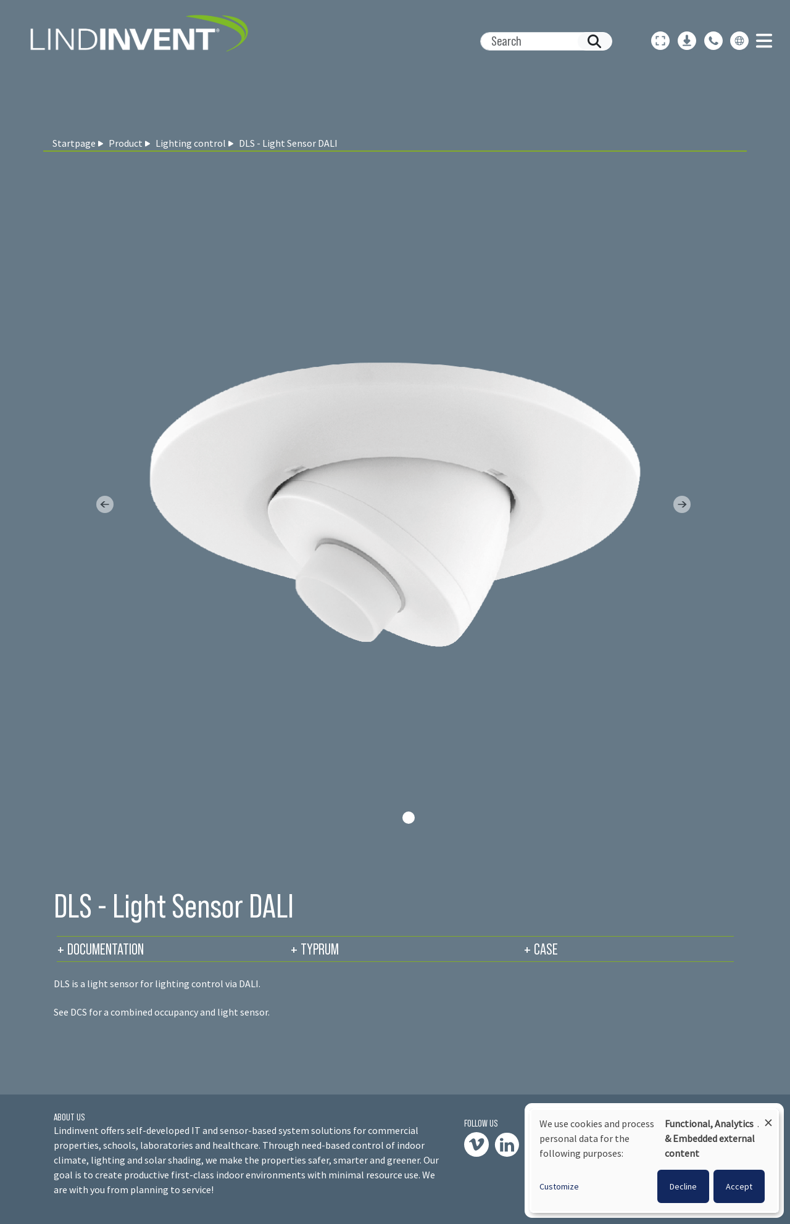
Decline (683, 1186)
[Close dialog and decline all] (768, 1117)
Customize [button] (559, 1186)
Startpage (74, 143)
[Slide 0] (408, 817)
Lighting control (191, 143)
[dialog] (654, 1160)
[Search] (541, 41)
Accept (739, 1186)
